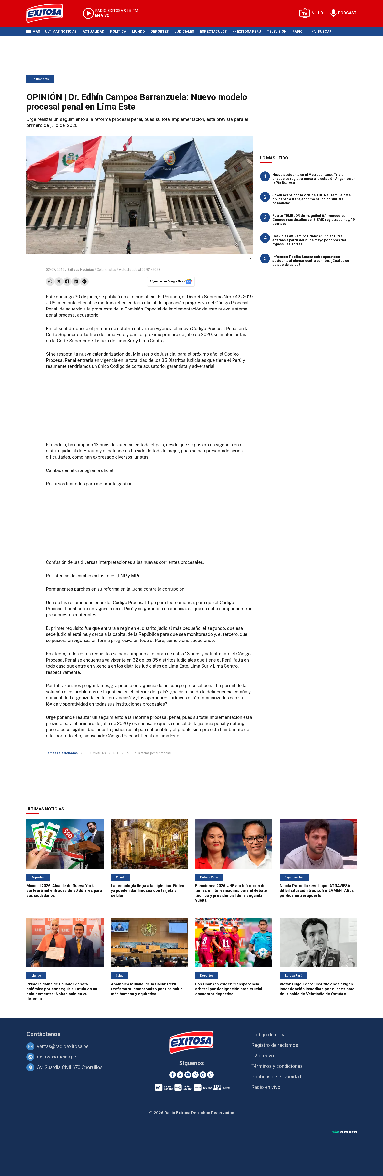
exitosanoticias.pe (56, 1057)
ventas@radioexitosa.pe (63, 1046)
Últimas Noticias (61, 31)
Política (118, 31)
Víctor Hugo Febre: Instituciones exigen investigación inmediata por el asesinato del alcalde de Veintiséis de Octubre (317, 989)
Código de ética (268, 1034)
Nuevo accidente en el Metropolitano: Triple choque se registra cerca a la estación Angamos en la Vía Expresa (313, 178)
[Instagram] (195, 1074)
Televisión (277, 31)
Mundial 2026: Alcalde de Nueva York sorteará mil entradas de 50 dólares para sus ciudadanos (64, 890)
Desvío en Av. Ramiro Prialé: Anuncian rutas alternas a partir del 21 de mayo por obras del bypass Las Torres (309, 240)
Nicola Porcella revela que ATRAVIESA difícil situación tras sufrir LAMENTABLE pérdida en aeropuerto (317, 890)
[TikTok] (210, 1074)
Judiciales (184, 31)
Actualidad (93, 31)
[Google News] (203, 1074)
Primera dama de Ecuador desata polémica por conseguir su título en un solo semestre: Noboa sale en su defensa (61, 991)
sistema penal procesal (154, 753)
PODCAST (347, 13)
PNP (128, 753)
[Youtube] (187, 1074)
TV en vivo (262, 1055)
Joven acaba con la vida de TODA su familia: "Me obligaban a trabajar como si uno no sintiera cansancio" (311, 199)
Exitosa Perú (249, 31)
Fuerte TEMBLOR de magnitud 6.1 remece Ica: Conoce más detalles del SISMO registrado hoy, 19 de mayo (313, 219)
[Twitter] (180, 1074)
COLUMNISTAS (95, 753)
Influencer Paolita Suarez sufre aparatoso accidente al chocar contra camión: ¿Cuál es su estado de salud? (310, 261)
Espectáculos (213, 31)
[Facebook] (172, 1074)
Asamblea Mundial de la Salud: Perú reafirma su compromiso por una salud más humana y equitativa (146, 989)
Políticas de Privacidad (276, 1077)
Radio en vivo (265, 1087)
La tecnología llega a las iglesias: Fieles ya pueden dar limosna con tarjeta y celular (147, 890)
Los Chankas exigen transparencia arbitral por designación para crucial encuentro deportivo (228, 989)
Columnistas (40, 79)
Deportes (160, 31)
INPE (116, 753)
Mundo (138, 31)
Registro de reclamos (274, 1045)
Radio (297, 31)
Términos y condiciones (277, 1066)
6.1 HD (317, 13)
